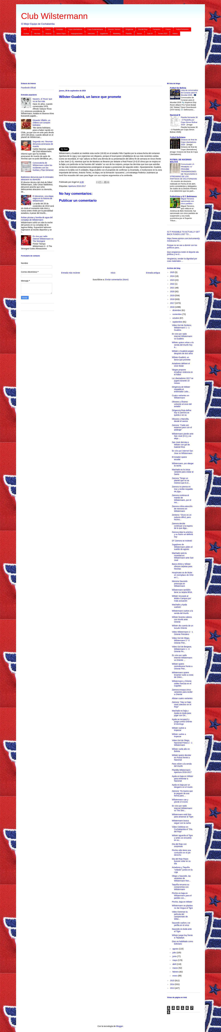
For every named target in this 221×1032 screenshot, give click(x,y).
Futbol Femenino (182, 29)
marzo (175, 968)
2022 (172, 284)
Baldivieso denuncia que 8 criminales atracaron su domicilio (37, 178)
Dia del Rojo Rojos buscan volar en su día (181, 861)
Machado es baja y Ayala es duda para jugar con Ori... (181, 713)
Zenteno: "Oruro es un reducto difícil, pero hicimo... (181, 517)
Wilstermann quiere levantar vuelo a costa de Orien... (182, 674)
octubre (176, 318)
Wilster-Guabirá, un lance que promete (181, 358)
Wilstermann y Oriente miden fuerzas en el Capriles (181, 683)
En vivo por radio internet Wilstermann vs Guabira (182, 336)
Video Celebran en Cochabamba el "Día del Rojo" (182, 829)
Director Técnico (114, 29)
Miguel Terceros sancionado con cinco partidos (187, 201)
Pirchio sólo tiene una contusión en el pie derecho (181, 852)
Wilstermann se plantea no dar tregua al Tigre (182, 906)
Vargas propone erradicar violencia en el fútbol (182, 372)
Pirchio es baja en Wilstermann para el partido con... (182, 895)
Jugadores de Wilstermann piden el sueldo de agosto (182, 546)
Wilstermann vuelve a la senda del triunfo (182, 612)
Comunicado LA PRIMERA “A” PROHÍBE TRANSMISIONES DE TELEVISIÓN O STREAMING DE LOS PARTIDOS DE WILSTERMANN (183, 171)
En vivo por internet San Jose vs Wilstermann (182, 452)
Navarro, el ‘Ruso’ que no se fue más (42, 100)
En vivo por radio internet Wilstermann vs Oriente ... (182, 657)
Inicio (113, 273)
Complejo (59, 29)
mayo (175, 960)
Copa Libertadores (75, 29)
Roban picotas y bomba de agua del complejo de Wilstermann (37, 218)
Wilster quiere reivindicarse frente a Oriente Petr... (182, 666)
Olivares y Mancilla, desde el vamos (180, 420)
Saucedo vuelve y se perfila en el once (181, 924)
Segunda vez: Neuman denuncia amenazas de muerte (43, 143)
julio (174, 952)
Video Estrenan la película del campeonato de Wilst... (180, 915)
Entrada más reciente (70, 273)
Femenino (156, 29)
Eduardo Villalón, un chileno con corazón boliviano (41, 122)
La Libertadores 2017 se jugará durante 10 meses (182, 380)
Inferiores (91, 34)
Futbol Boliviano (177, 137)
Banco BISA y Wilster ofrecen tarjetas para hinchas (182, 566)
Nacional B (175, 115)
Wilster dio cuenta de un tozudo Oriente (182, 627)
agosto (175, 949)
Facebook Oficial (28, 87)
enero (175, 976)
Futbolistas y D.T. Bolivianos (183, 196)
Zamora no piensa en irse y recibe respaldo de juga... (182, 489)
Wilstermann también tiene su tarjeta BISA (182, 591)
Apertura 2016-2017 (77, 186)
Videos (174, 34)
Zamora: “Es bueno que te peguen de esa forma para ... (182, 793)
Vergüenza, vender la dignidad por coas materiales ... (182, 260)
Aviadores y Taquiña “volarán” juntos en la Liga (182, 869)
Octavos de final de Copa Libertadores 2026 (189, 142)
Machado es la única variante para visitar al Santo (182, 472)
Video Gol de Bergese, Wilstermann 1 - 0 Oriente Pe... (182, 649)
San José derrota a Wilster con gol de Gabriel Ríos (181, 444)
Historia (48, 34)
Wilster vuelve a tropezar (179, 729)
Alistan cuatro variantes (182, 698)
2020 (172, 291)
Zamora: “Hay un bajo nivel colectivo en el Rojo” (181, 704)
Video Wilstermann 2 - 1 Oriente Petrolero (182, 633)
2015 (172, 980)
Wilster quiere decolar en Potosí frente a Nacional (181, 757)
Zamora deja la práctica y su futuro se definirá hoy (182, 534)
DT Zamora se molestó (182, 541)
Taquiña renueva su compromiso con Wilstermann (180, 886)
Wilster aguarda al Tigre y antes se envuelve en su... (182, 837)
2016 (172, 307)
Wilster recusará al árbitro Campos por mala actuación (181, 598)
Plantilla (129, 34)
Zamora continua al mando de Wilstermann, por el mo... (181, 498)
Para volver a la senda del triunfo (182, 765)
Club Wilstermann (54, 16)
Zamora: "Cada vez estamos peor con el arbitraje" (182, 427)
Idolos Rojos (61, 34)
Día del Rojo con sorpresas (179, 845)
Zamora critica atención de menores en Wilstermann (182, 508)
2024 (172, 276)
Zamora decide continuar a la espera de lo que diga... (182, 525)
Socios (139, 34)
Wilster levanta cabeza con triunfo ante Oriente (182, 619)
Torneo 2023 (162, 34)
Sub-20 (150, 34)
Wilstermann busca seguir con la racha (181, 822)
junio (174, 956)
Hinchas (37, 34)
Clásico (48, 29)
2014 (172, 984)
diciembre (177, 310)
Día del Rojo (143, 29)
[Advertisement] (105, 59)
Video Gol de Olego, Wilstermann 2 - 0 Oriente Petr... (181, 640)
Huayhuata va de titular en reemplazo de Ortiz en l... (183, 575)
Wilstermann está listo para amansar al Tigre (182, 815)
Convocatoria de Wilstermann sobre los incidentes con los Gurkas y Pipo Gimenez (43, 166)
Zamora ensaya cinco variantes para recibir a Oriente (182, 692)
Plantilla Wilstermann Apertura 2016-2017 (182, 771)
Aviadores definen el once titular (181, 364)
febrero (175, 972)
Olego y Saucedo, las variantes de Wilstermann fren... (181, 878)
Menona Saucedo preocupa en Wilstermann (179, 583)
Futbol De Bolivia (178, 88)
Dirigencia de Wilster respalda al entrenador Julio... (181, 389)
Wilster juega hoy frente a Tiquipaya (182, 936)
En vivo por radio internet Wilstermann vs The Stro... (182, 808)
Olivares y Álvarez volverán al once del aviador (182, 404)
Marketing (117, 34)
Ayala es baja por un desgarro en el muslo (182, 786)
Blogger (119, 1026)
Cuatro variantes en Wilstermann (180, 396)
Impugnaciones (76, 34)
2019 (172, 295)
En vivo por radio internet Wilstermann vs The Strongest (43, 238)
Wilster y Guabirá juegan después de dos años (183, 352)
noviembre (177, 314)
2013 (172, 988)
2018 (172, 299)
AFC (25, 29)
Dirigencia (129, 29)
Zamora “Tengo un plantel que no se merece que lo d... (181, 480)
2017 (172, 303)
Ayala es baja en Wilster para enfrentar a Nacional (182, 778)
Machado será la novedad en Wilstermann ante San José (183, 556)
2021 (172, 288)
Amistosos (36, 29)
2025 (172, 272)
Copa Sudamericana (95, 29)
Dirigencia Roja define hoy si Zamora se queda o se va (181, 412)
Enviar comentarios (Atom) (117, 279)
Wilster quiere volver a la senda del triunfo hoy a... (183, 344)
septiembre (177, 322)
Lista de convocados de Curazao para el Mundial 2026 (189, 92)
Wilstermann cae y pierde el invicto (180, 800)
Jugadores (104, 34)
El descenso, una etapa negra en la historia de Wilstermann (43, 198)
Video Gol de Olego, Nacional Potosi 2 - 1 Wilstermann (182, 742)
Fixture (168, 29)
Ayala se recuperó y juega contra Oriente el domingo (182, 721)
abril (174, 964)
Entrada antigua (153, 273)
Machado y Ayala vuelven (179, 605)
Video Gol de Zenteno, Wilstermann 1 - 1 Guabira (182, 327)
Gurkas (26, 34)
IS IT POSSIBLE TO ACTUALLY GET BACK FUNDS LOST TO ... (183, 233)
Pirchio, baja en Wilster (182, 902)
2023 (172, 280)
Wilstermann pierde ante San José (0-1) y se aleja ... (182, 436)
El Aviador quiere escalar (179, 458)
